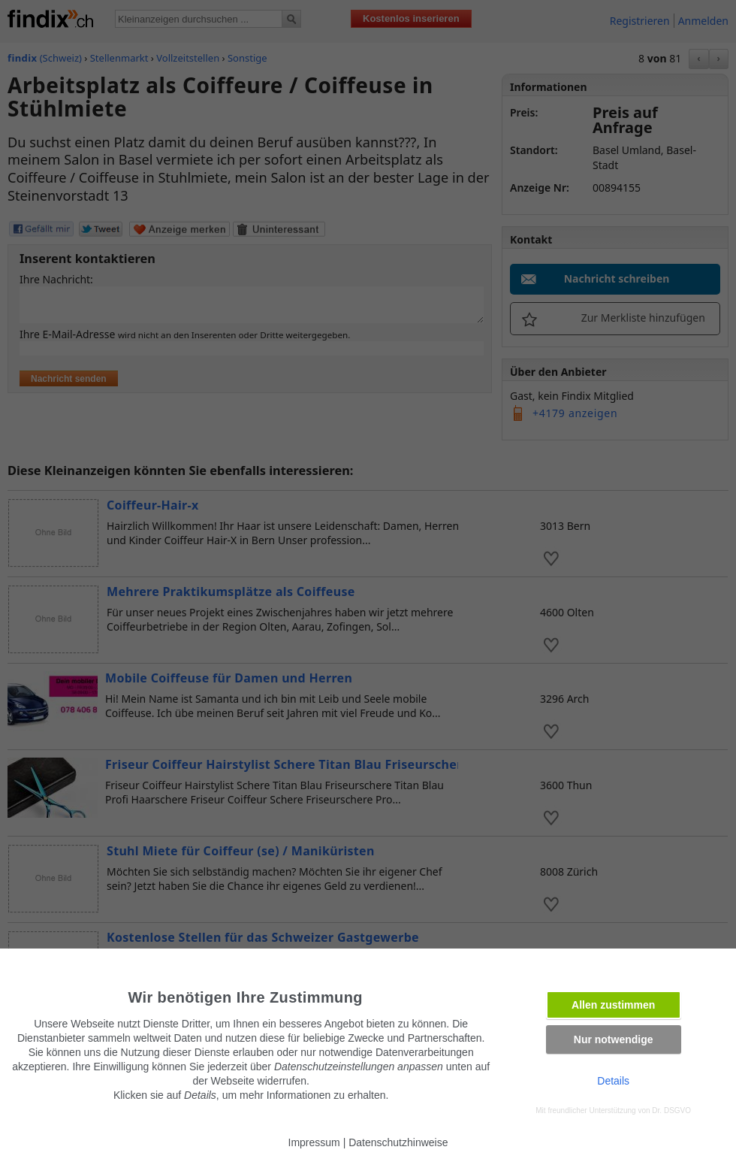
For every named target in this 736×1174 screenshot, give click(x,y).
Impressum (314, 1142)
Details (613, 1081)
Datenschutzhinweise (398, 1142)
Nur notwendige (613, 1039)
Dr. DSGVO (671, 1110)
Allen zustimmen (613, 1005)
